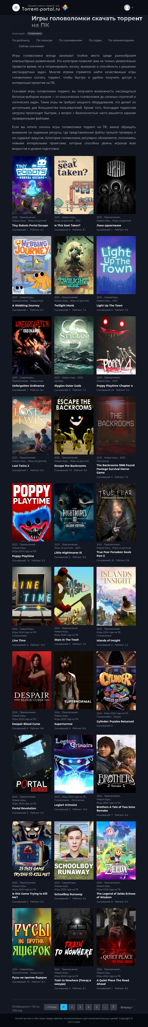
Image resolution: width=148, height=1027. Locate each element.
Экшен (117, 716)
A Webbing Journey (26, 305)
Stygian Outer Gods (67, 385)
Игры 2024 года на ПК (24, 551)
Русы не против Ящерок (29, 977)
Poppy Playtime (23, 556)
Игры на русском (37, 220)
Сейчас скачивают (31, 46)
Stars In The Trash (66, 639)
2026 (15, 217)
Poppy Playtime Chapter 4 (115, 385)
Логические (77, 800)
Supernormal (63, 724)
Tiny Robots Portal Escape (30, 225)
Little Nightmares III (68, 552)
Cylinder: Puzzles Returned (115, 721)
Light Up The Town (109, 305)
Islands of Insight (108, 640)
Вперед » (127, 1007)
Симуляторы (27, 297)
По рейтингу (21, 40)
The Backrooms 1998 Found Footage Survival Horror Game (115, 469)
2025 (57, 217)
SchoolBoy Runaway (68, 894)
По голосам (44, 40)
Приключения (28, 217)
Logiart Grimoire (65, 805)
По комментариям (121, 40)
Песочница (103, 461)
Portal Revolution (24, 808)
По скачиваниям (70, 40)
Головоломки (19, 635)
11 (113, 1007)
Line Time (19, 640)
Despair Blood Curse (26, 724)
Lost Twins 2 (20, 466)
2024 (15, 628)
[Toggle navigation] (16, 7)
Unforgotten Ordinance (28, 385)
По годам (95, 40)
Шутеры (58, 381)
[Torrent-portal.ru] (45, 7)
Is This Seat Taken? (67, 225)
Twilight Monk (64, 305)
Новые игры (19, 220)
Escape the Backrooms (70, 466)
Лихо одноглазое (109, 225)
